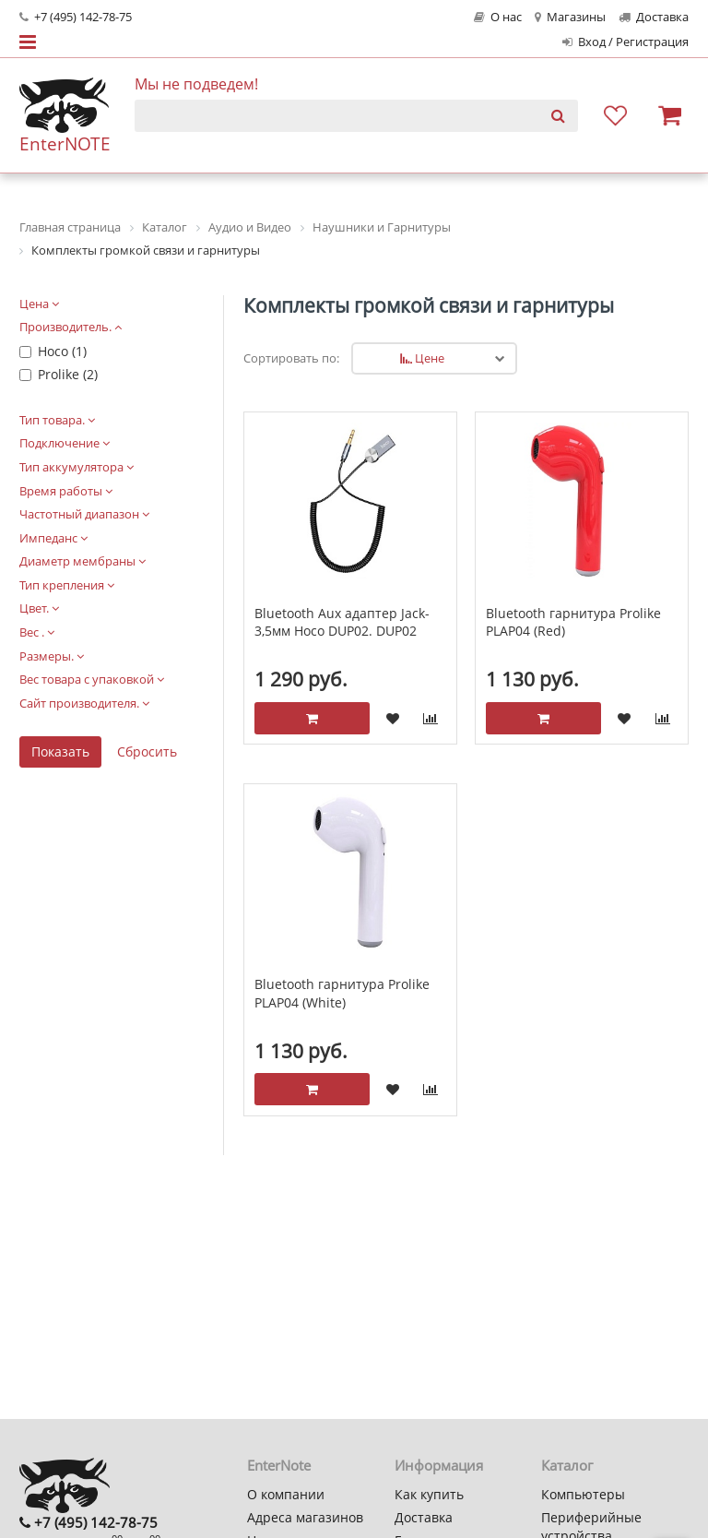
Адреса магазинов (305, 1517)
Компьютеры (583, 1494)
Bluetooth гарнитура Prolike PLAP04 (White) (342, 993)
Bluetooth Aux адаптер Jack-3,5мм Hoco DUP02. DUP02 (342, 622)
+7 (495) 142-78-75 (75, 17)
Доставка (654, 17)
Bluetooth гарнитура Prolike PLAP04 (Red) (573, 622)
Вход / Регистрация (625, 42)
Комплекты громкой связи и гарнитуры (428, 305)
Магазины (570, 17)
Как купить (429, 1494)
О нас (498, 17)
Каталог (567, 1465)
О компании (285, 1494)
